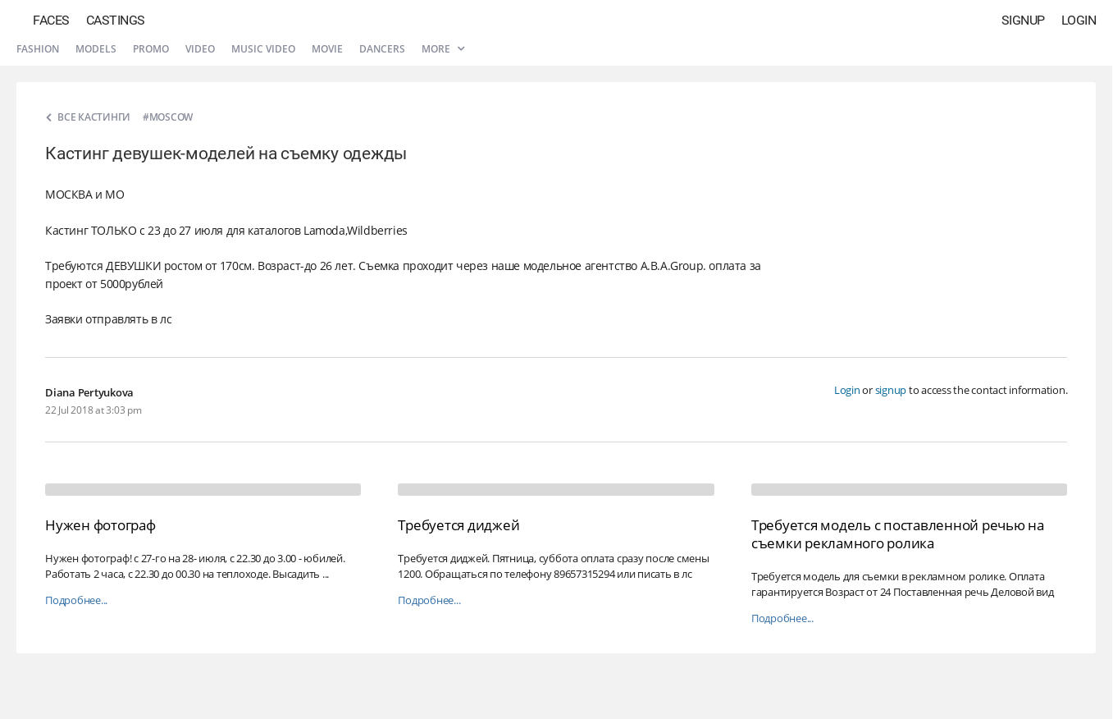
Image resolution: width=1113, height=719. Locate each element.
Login (1079, 20)
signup (891, 389)
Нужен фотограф (100, 524)
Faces (51, 20)
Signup (1023, 20)
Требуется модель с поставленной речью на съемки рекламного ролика (897, 533)
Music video (263, 49)
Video (200, 49)
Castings (115, 20)
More (443, 49)
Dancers (382, 49)
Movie (327, 49)
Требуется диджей (458, 524)
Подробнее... (76, 600)
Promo (151, 49)
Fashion (37, 49)
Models (95, 49)
